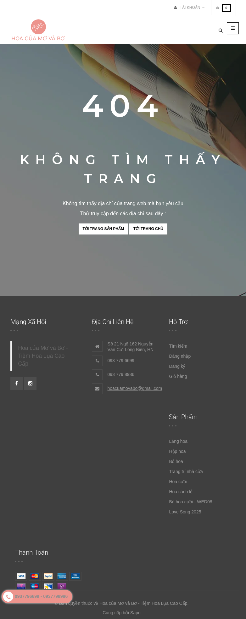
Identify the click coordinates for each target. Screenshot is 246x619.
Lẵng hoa (178, 441)
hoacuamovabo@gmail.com (134, 388)
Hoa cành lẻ (181, 491)
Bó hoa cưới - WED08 (190, 501)
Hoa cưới (178, 481)
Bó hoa (176, 461)
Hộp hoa (177, 451)
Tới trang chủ (148, 229)
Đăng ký (177, 366)
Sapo (135, 612)
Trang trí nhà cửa (186, 471)
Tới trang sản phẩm (103, 229)
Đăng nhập (180, 356)
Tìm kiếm (178, 346)
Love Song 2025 (185, 511)
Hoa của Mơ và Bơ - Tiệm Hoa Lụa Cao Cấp (43, 356)
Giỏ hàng (178, 376)
